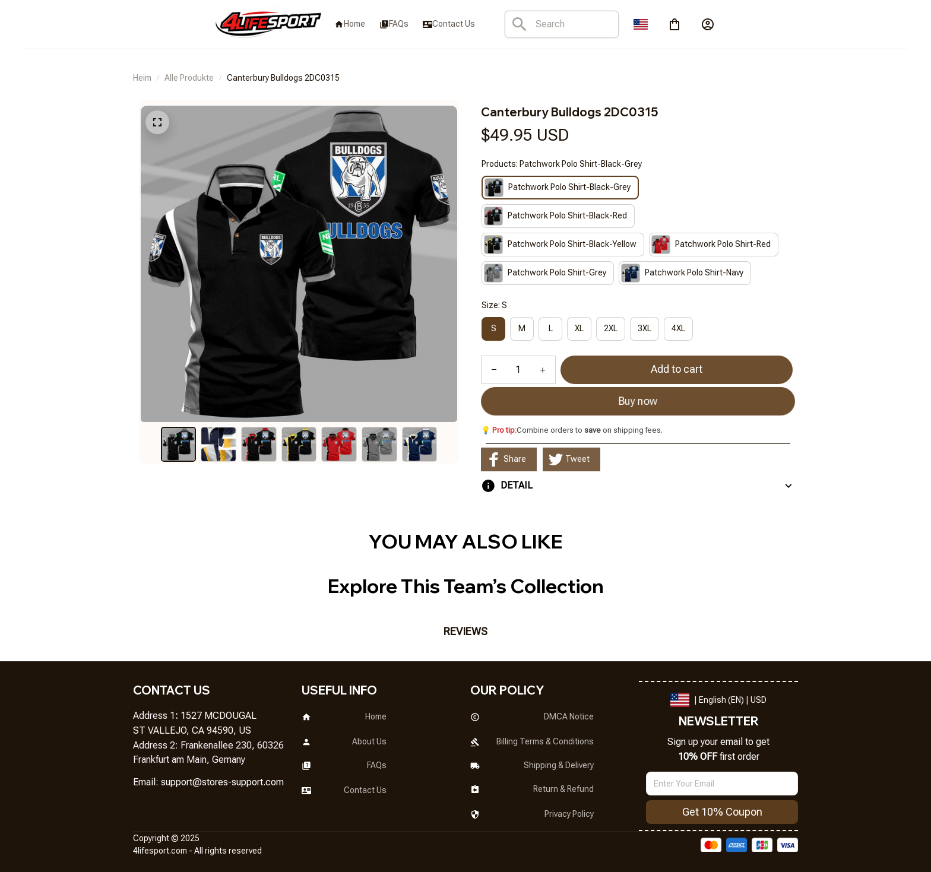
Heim (142, 78)
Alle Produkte (189, 78)
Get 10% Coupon (722, 812)
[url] (222, 782)
